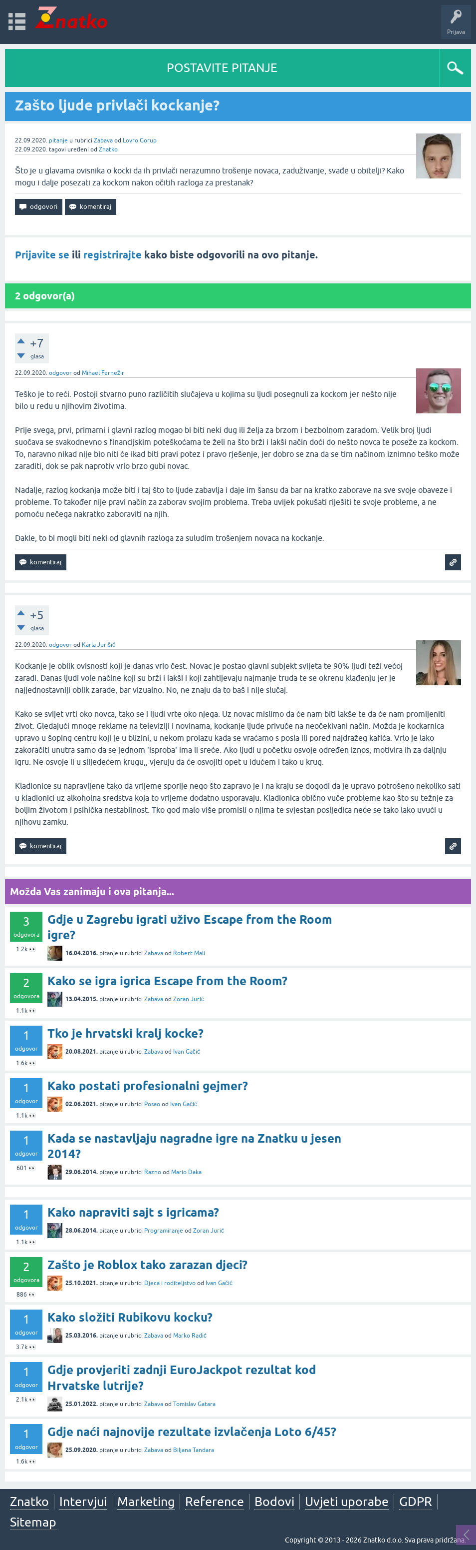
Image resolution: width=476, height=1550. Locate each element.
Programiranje (163, 1230)
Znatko (108, 149)
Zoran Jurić (188, 999)
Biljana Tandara (193, 1450)
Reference (214, 1502)
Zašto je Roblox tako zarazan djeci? (147, 1265)
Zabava (103, 140)
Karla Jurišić (98, 644)
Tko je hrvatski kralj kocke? (125, 1033)
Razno (152, 1172)
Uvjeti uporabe (347, 1502)
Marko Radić (190, 1335)
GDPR (415, 1502)
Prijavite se (42, 255)
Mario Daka (186, 1172)
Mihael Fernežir (103, 372)
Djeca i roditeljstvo (170, 1283)
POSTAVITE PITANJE (222, 67)
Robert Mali (189, 953)
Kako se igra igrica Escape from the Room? (167, 981)
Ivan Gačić (186, 1051)
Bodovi (274, 1502)
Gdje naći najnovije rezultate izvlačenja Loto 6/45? (191, 1432)
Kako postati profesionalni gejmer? (147, 1086)
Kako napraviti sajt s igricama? (133, 1212)
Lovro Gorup (140, 140)
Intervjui (83, 1502)
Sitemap (33, 1522)
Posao (152, 1104)
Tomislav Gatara (194, 1404)
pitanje (58, 140)
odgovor (60, 372)
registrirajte (112, 255)
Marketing (146, 1502)
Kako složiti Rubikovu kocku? (130, 1317)
